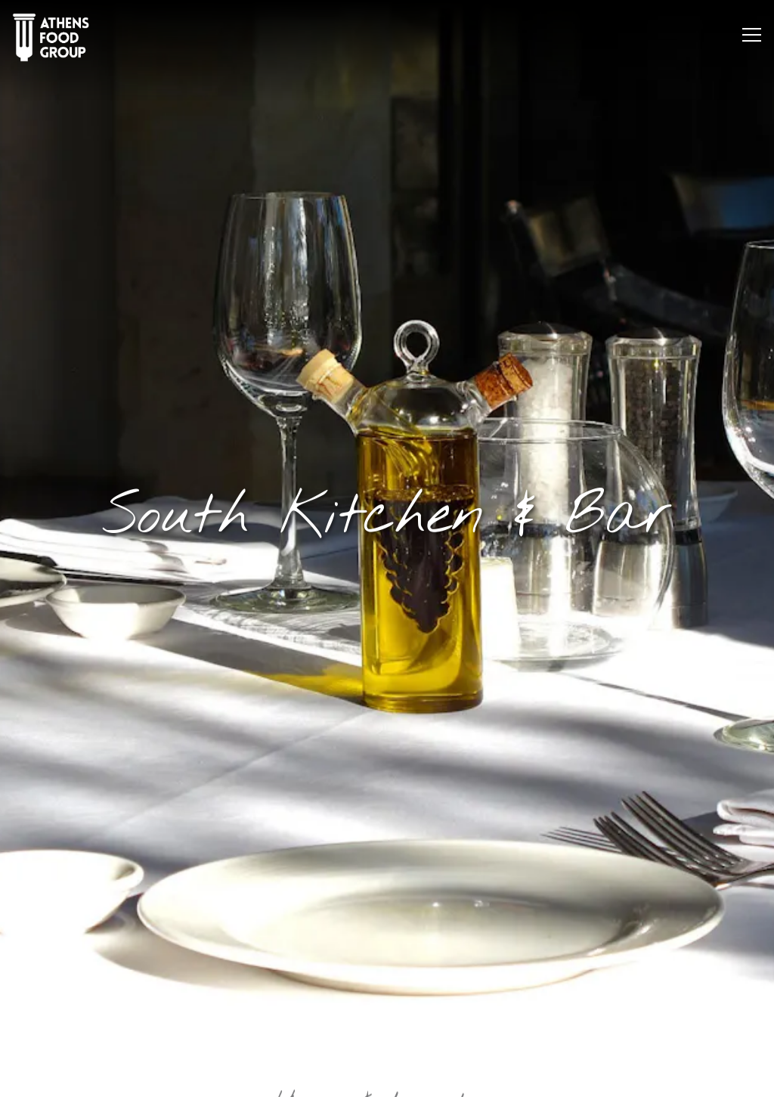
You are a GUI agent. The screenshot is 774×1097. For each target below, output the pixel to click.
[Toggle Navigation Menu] (751, 34)
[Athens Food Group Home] (51, 36)
